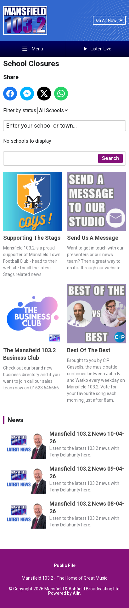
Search (110, 158)
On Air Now (109, 20)
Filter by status (19, 110)
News (16, 420)
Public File (65, 565)
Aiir (76, 593)
